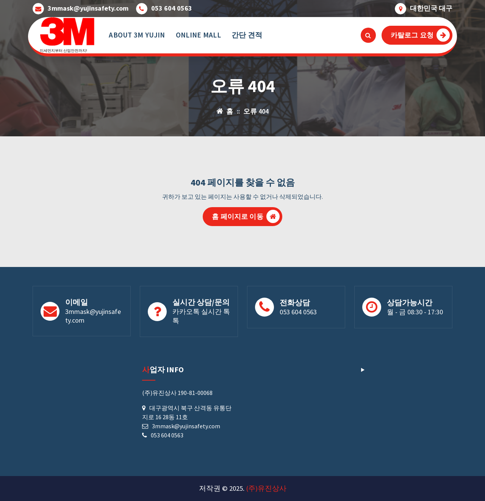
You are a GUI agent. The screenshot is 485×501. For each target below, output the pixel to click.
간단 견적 (247, 34)
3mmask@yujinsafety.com (88, 8)
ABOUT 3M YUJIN (137, 34)
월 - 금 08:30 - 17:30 (415, 311)
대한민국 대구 (431, 8)
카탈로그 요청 (420, 35)
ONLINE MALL (198, 34)
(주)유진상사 (266, 488)
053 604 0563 (171, 8)
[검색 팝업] (368, 35)
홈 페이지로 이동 (245, 216)
